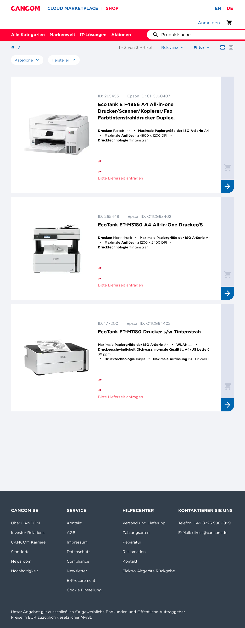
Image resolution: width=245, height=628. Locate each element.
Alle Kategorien (28, 34)
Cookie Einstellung (84, 590)
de (230, 8)
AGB (71, 532)
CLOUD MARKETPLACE (72, 8)
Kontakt (74, 523)
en (218, 8)
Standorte (20, 551)
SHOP (112, 8)
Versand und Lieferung (144, 523)
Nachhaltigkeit (24, 570)
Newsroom (21, 561)
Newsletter (77, 570)
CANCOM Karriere (28, 542)
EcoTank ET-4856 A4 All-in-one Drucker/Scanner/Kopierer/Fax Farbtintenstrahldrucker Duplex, (136, 111)
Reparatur (131, 542)
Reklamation (134, 551)
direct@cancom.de (209, 532)
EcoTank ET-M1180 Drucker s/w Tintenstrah (149, 332)
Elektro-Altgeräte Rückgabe (148, 570)
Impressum (77, 542)
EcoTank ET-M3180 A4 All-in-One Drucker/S (150, 225)
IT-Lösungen (93, 34)
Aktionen (121, 34)
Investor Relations (28, 532)
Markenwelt (62, 34)
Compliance (78, 561)
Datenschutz (78, 551)
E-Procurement (81, 580)
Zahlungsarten (136, 532)
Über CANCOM (25, 523)
